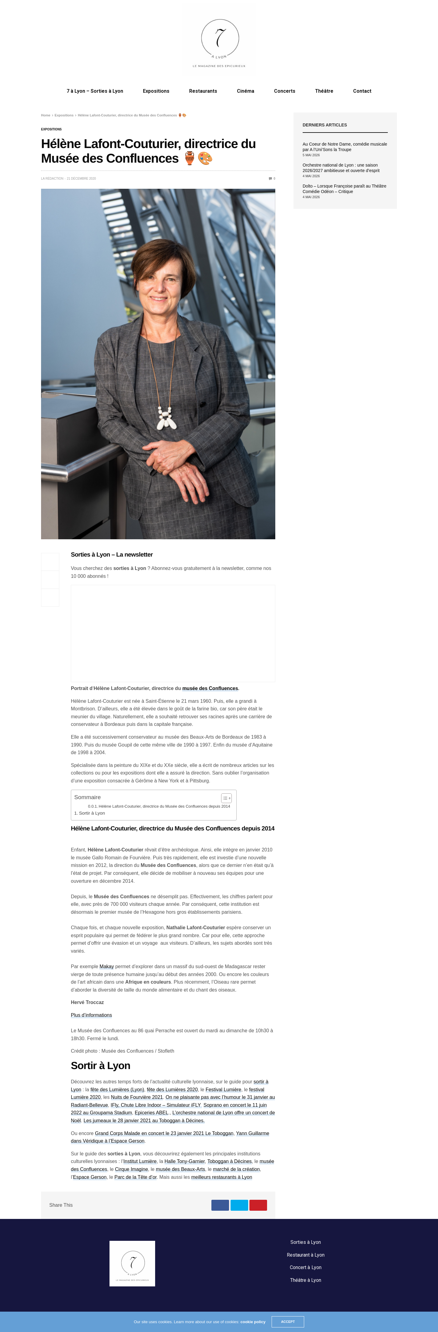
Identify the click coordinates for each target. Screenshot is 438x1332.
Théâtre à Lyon (305, 1280)
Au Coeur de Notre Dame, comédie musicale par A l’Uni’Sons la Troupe (345, 147)
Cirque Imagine (131, 1169)
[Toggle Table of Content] (223, 798)
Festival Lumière (223, 1089)
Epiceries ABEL (151, 1112)
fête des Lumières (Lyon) (117, 1089)
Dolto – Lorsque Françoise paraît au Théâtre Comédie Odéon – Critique (344, 189)
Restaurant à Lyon (306, 1255)
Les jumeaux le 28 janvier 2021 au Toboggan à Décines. (144, 1120)
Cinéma (245, 91)
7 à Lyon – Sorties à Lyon (95, 91)
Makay (106, 966)
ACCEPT (288, 1321)
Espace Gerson (89, 1177)
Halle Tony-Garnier (185, 1161)
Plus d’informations (91, 1015)
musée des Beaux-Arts (180, 1169)
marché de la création (236, 1169)
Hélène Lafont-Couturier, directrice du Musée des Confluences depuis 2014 (164, 806)
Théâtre (324, 91)
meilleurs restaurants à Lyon (221, 1177)
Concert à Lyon (305, 1267)
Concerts (284, 91)
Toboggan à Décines (229, 1161)
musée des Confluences (210, 688)
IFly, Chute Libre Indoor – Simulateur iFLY (156, 1105)
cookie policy (253, 1322)
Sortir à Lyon (92, 813)
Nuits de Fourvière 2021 (137, 1097)
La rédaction (52, 178)
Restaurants (203, 91)
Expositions (156, 91)
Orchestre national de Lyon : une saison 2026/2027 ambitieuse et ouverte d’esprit (341, 168)
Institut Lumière (140, 1161)
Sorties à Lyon (305, 1242)
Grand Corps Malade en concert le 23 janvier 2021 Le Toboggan (164, 1133)
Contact (362, 91)
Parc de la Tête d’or (135, 1177)
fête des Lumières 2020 (172, 1089)
